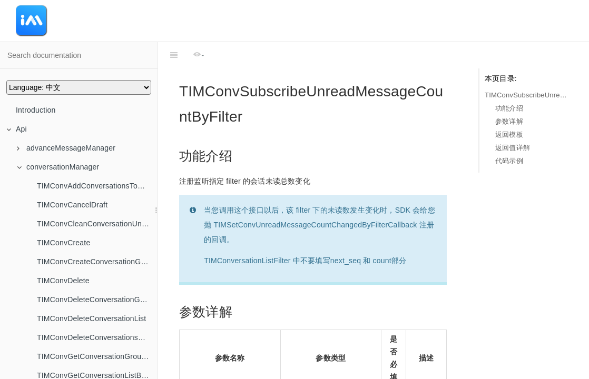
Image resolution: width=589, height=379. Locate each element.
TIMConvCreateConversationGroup (96, 261)
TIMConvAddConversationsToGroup (97, 186)
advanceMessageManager (66, 148)
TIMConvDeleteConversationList (91, 318)
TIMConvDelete (63, 280)
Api (16, 129)
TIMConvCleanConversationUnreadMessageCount (97, 224)
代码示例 (509, 161)
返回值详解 (512, 148)
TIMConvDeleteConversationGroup (96, 299)
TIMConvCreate (63, 242)
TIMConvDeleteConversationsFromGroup (97, 337)
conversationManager (58, 167)
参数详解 (509, 121)
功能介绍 (509, 108)
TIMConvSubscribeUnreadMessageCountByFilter (526, 95)
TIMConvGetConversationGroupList (97, 356)
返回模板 (509, 134)
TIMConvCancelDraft (72, 205)
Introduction (36, 110)
